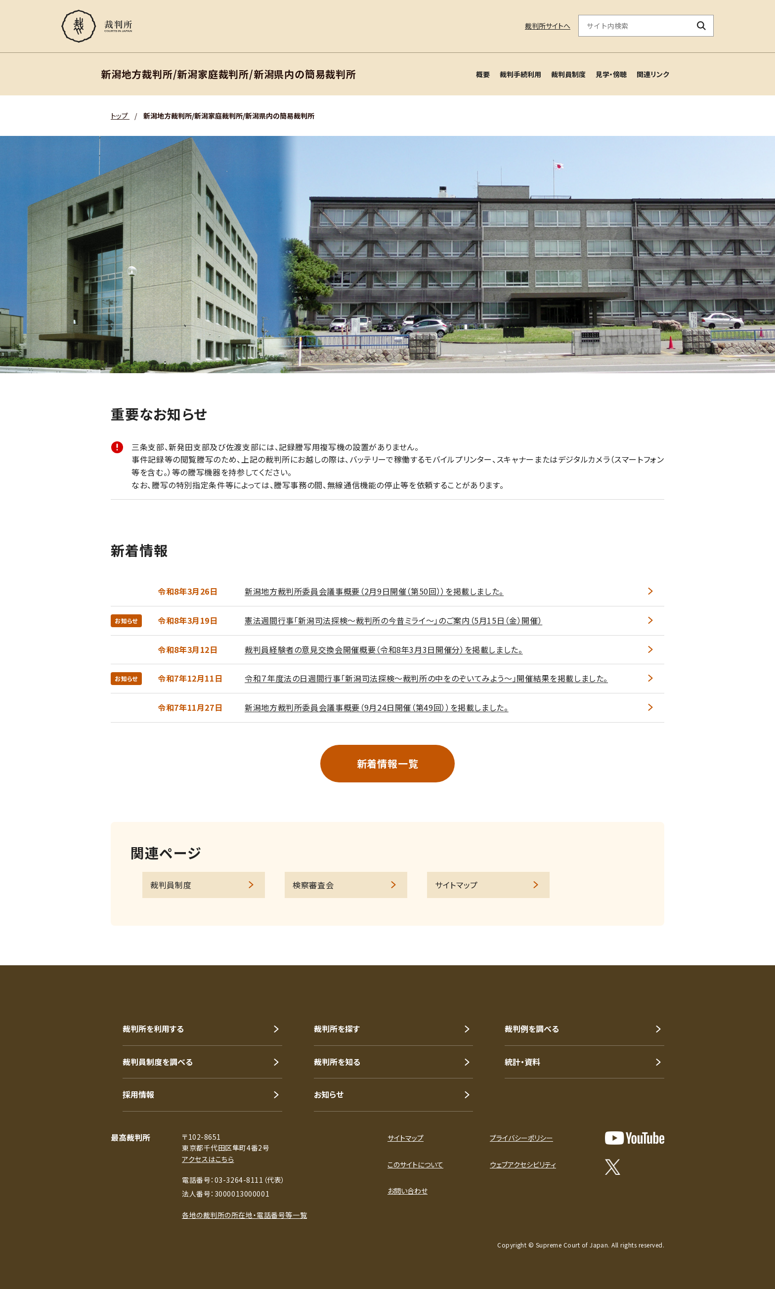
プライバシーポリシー (521, 1138)
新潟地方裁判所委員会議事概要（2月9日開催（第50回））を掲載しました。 (374, 591)
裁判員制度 (568, 74)
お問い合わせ (408, 1191)
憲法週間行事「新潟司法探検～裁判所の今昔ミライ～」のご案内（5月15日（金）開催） (393, 620)
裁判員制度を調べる (158, 1062)
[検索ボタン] (701, 25)
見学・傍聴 (611, 74)
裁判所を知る (337, 1062)
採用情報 (138, 1094)
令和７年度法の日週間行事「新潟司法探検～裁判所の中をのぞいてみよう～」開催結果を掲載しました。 (426, 678)
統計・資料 (522, 1062)
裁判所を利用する (153, 1028)
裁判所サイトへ (547, 26)
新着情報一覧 (388, 763)
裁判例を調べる (532, 1028)
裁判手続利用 (520, 74)
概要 (483, 74)
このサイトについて (415, 1164)
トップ (120, 116)
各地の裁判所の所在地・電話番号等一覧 (244, 1215)
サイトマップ (456, 885)
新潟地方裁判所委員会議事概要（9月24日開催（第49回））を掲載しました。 (377, 707)
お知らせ (329, 1094)
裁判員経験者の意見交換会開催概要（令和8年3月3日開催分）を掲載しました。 (384, 649)
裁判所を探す (337, 1028)
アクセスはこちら (208, 1159)
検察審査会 (313, 885)
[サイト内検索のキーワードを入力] (634, 25)
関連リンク (653, 74)
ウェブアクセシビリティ (523, 1164)
